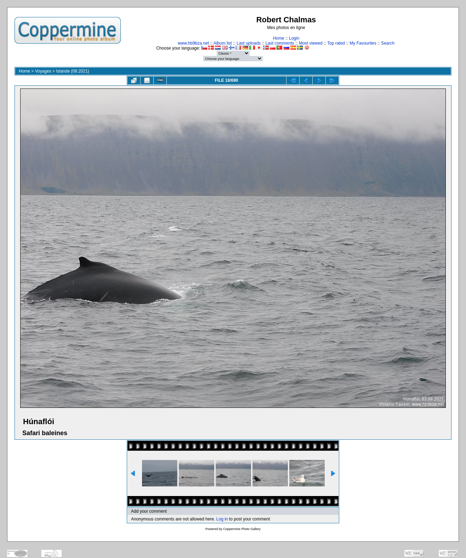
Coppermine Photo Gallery (242, 529)
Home (278, 38)
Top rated (336, 43)
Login (294, 38)
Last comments (279, 43)
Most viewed (311, 43)
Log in (222, 519)
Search (387, 43)
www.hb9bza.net (193, 43)
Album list (223, 43)
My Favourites (363, 43)
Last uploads (249, 43)
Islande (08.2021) (72, 71)
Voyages (43, 71)
